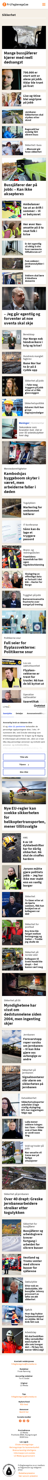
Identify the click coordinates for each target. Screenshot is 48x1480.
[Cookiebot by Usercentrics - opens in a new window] (34, 706)
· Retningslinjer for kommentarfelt (24, 1447)
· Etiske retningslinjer (24, 1444)
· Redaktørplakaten (26, 1473)
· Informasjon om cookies (24, 1453)
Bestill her (24, 1412)
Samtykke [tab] (7, 713)
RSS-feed (24, 1404)
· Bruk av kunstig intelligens (24, 1450)
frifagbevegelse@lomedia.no (24, 1364)
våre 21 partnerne (16, 726)
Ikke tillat (24, 772)
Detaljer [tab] (19, 713)
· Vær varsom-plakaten (28, 1476)
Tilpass (24, 764)
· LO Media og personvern (24, 1455)
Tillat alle (24, 757)
